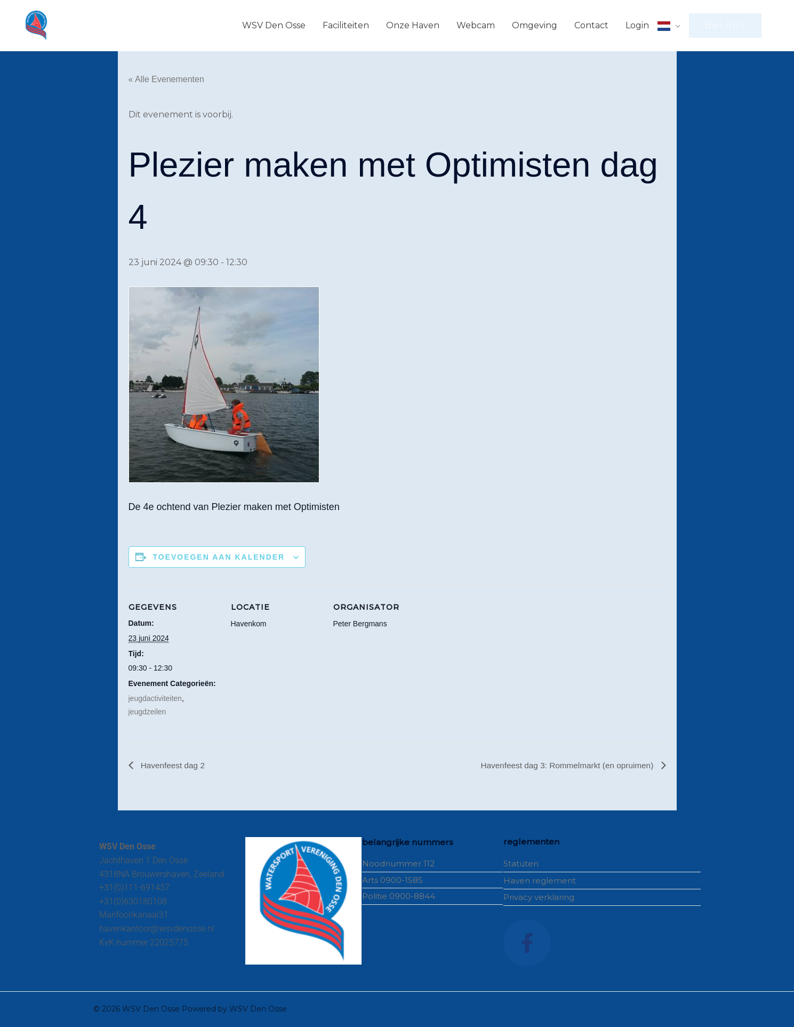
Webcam (475, 25)
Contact (591, 25)
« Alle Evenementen (166, 79)
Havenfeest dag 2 (173, 765)
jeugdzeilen (147, 711)
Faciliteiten (346, 25)
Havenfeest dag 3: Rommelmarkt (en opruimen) (564, 765)
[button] (725, 25)
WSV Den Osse (274, 25)
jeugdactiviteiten (155, 698)
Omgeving (534, 25)
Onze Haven (412, 25)
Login (637, 25)
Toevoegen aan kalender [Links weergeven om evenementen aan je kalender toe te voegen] (219, 557)
